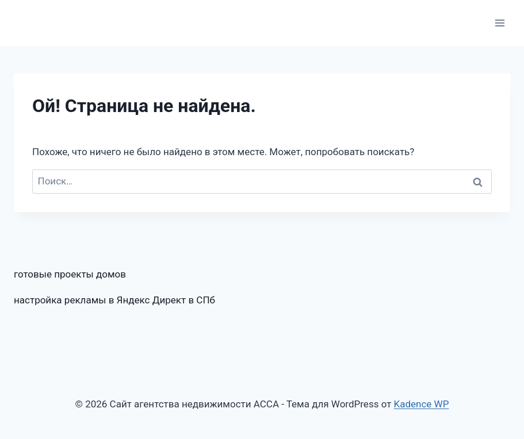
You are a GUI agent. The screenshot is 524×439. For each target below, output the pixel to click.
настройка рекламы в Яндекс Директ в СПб (114, 300)
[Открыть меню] (499, 23)
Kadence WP (421, 404)
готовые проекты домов (70, 274)
